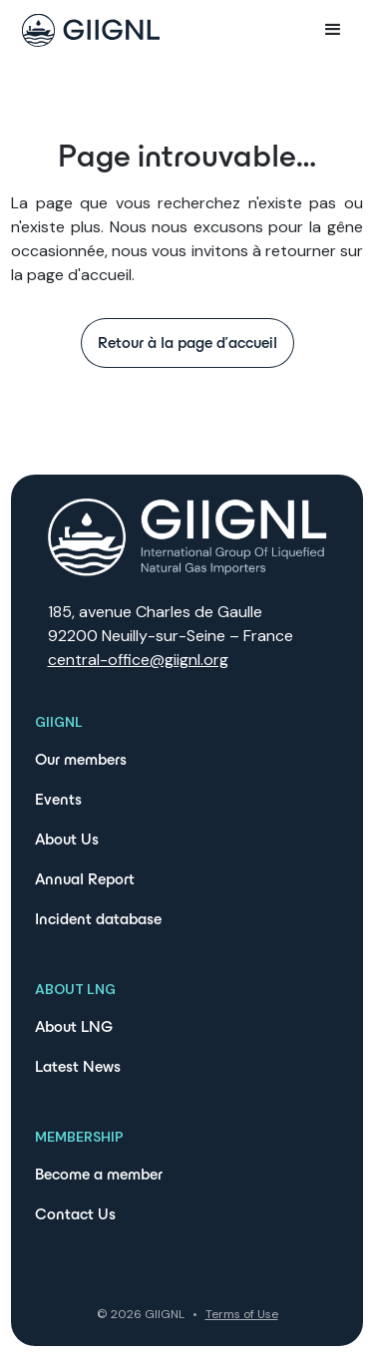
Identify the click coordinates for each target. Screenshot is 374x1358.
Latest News (78, 1066)
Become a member (99, 1174)
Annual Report (85, 878)
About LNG (74, 1026)
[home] (86, 30)
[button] (333, 30)
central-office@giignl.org (138, 659)
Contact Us (75, 1213)
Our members (81, 759)
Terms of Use (241, 1314)
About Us (67, 839)
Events (58, 799)
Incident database (98, 918)
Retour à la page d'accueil (187, 342)
